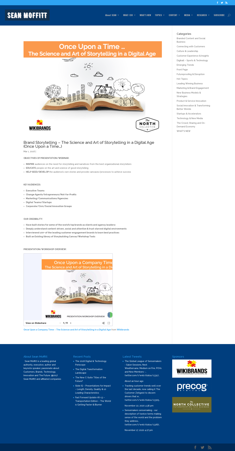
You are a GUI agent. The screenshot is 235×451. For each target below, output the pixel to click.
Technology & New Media (190, 118)
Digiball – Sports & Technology (192, 60)
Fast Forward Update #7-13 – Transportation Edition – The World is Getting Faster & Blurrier (93, 401)
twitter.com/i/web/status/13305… (142, 400)
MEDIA (187, 15)
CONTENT (173, 15)
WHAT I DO (128, 15)
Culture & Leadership (187, 51)
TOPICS (158, 15)
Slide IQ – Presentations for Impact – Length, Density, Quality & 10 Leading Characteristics (93, 389)
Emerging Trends (185, 65)
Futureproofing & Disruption (191, 74)
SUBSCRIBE (219, 15)
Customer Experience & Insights (193, 56)
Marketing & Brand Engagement (193, 88)
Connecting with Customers (191, 46)
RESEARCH (202, 15)
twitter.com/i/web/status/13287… (142, 424)
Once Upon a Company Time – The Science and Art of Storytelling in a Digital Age (67, 329)
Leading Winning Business (190, 83)
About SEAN (110, 15)
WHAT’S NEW (145, 15)
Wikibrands (123, 329)
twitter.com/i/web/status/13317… (142, 375)
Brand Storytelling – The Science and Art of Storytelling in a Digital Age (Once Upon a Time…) (89, 144)
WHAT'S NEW (183, 131)
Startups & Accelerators (189, 113)
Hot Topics (182, 79)
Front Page (182, 69)
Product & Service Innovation (191, 101)
